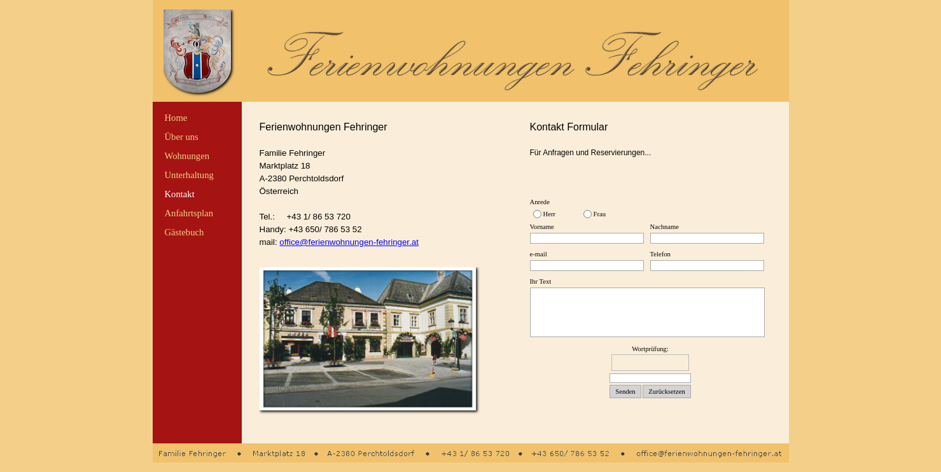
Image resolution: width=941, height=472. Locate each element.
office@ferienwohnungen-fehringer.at (349, 242)
